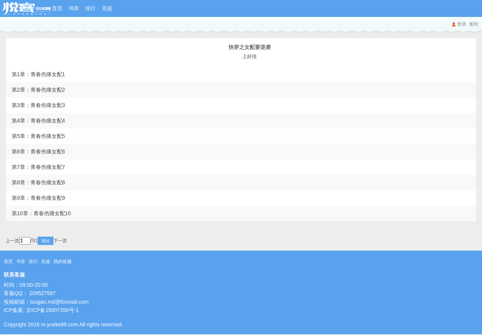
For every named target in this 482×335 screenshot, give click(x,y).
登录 (461, 24)
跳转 (56, 241)
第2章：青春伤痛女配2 (38, 90)
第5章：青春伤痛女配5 (38, 136)
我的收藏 (62, 262)
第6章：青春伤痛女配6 (38, 151)
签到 (473, 24)
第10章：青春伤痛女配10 (41, 213)
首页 (57, 8)
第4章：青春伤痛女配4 (38, 121)
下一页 (70, 241)
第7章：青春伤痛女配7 (38, 167)
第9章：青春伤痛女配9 (38, 198)
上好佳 (249, 56)
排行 (90, 8)
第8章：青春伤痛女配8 (38, 182)
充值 (107, 8)
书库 (74, 8)
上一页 (12, 241)
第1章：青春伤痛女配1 (38, 74)
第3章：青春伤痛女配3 (38, 105)
